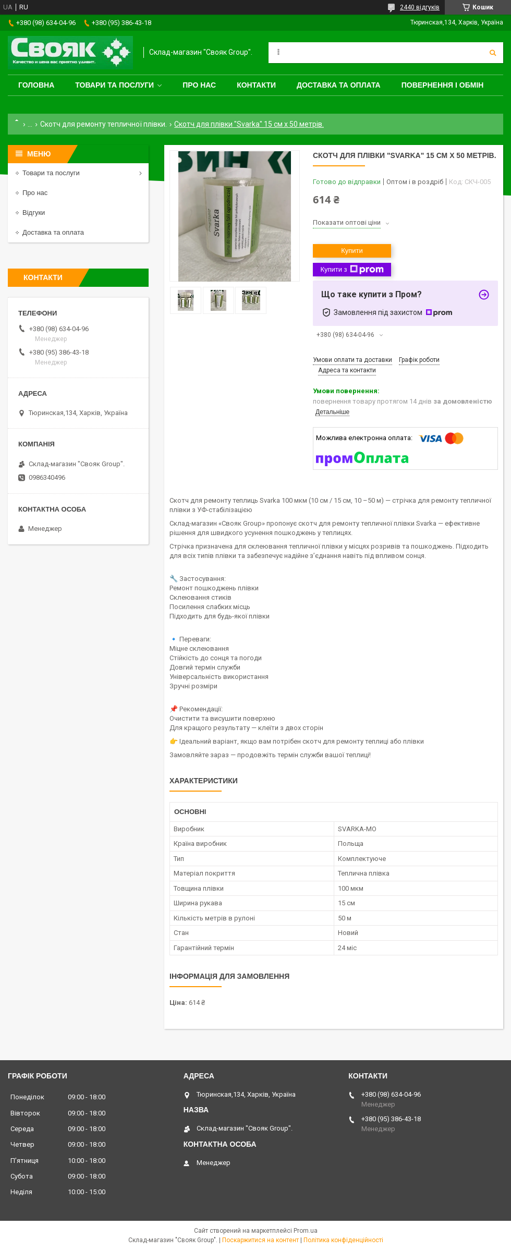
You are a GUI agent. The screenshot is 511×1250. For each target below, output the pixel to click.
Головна (36, 85)
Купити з (351, 269)
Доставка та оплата (339, 85)
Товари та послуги (114, 85)
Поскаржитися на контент (260, 1240)
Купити (352, 250)
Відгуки (33, 212)
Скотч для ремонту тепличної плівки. (103, 124)
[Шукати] (492, 52)
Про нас (199, 85)
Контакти (256, 85)
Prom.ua (306, 1230)
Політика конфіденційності (343, 1240)
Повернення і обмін (443, 85)
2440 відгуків (420, 7)
